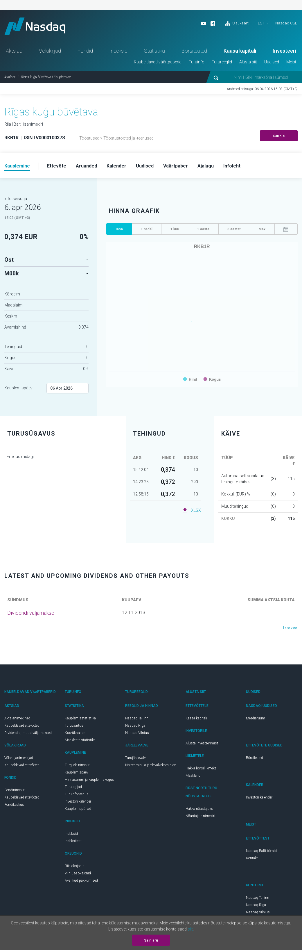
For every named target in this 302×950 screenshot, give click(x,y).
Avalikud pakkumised (81, 880)
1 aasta (203, 229)
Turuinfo (196, 62)
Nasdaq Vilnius (137, 733)
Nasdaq (34, 26)
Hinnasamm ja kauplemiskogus (89, 780)
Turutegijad (73, 787)
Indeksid (118, 51)
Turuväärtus (74, 725)
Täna (119, 229)
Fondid (85, 51)
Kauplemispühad (78, 809)
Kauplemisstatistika (80, 718)
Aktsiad (14, 51)
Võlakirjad (50, 51)
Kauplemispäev (18, 388)
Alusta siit (248, 62)
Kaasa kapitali (240, 51)
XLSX (196, 510)
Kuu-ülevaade (75, 733)
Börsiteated (194, 51)
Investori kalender (78, 801)
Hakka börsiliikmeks (201, 768)
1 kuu (174, 229)
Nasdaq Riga (135, 725)
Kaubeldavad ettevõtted (21, 725)
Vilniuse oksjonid (78, 873)
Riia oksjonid (75, 866)
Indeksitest (73, 841)
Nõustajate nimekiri (200, 816)
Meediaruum (255, 718)
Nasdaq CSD (286, 23)
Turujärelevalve (136, 758)
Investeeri (284, 51)
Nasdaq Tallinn (136, 718)
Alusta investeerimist (202, 743)
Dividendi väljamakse (30, 613)
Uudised (271, 62)
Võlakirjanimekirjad (18, 758)
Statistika (154, 51)
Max (262, 229)
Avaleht (9, 77)
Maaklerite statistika (80, 740)
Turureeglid (222, 62)
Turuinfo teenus (77, 794)
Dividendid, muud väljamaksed (28, 733)
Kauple (279, 136)
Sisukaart (237, 23)
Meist (291, 62)
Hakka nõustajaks (199, 809)
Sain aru (151, 940)
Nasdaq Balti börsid (261, 851)
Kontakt (252, 858)
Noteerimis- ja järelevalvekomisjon (150, 765)
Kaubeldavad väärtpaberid (157, 62)
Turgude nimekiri (77, 765)
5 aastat (234, 229)
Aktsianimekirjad (17, 718)
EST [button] (261, 23)
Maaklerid (193, 775)
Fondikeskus (14, 805)
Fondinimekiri (14, 790)
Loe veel (290, 627)
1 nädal (146, 229)
